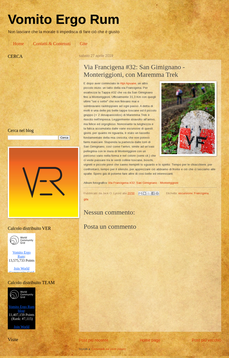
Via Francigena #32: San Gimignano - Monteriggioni (143, 182)
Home (18, 43)
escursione (185, 193)
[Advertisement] (39, 93)
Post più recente (93, 340)
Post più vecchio (206, 340)
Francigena (201, 193)
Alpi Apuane (128, 83)
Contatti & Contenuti (52, 43)
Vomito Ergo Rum (63, 19)
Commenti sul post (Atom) (109, 349)
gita (86, 199)
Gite (83, 43)
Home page (150, 340)
